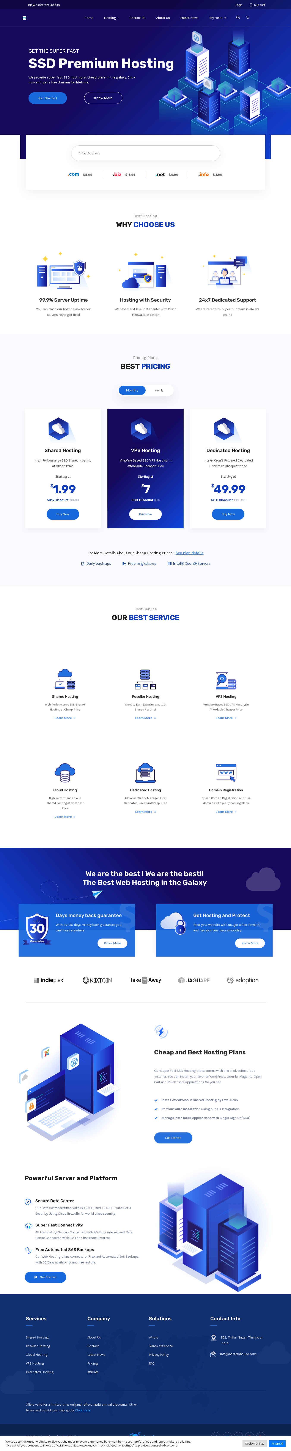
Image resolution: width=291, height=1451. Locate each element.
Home (88, 18)
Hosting (111, 18)
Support (257, 5)
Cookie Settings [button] (254, 1443)
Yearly (159, 390)
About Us (163, 18)
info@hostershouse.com (43, 5)
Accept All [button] (277, 1443)
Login (236, 5)
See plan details (189, 553)
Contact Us (137, 18)
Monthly (132, 390)
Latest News (189, 18)
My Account (218, 18)
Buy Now (62, 514)
